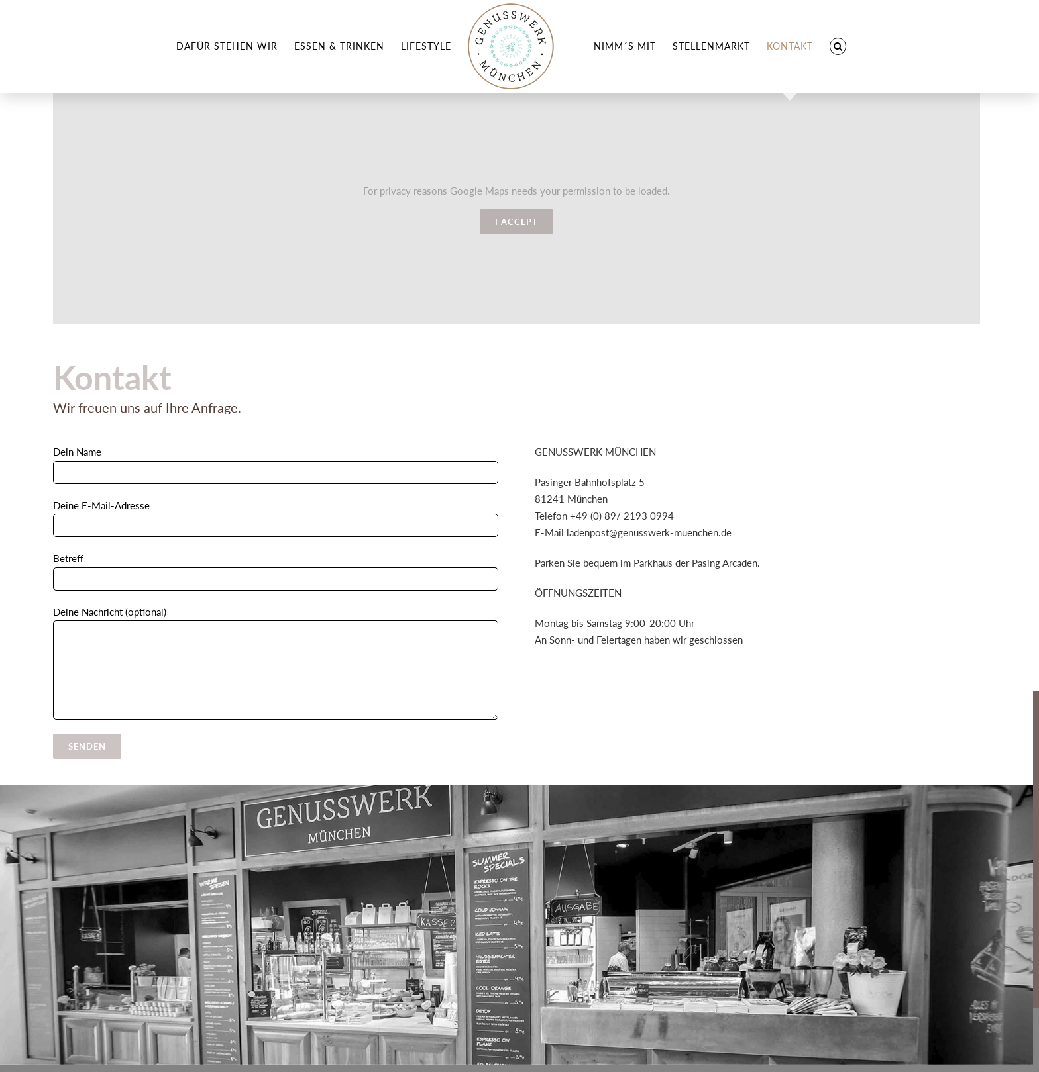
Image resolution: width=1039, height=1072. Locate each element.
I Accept (516, 222)
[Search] (838, 46)
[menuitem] (227, 46)
